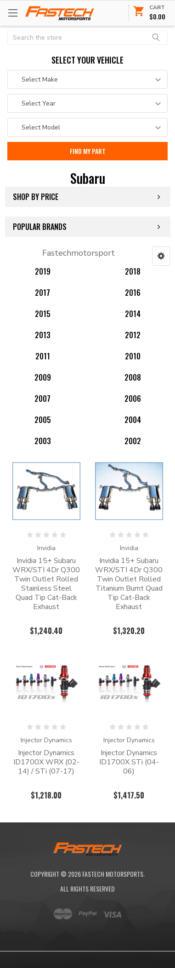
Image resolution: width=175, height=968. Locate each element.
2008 (132, 377)
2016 (133, 292)
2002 (132, 440)
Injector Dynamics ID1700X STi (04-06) (129, 762)
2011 (42, 356)
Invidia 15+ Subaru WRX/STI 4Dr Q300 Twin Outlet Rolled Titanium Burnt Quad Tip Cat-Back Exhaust (129, 584)
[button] (161, 256)
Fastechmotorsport (78, 252)
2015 (43, 313)
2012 (133, 334)
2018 (133, 271)
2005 (42, 419)
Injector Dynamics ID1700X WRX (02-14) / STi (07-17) (46, 762)
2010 (133, 356)
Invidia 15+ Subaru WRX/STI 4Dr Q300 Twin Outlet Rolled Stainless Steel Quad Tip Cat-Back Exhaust (46, 584)
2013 (43, 334)
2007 (42, 398)
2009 (42, 377)
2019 (43, 271)
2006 (132, 398)
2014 (133, 313)
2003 (42, 440)
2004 (132, 419)
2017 (42, 292)
